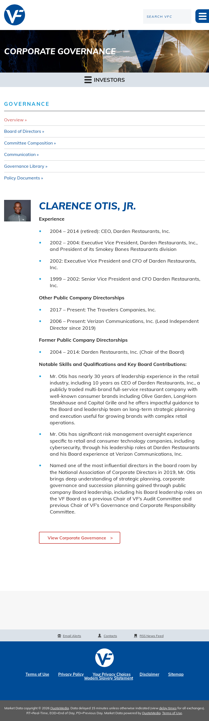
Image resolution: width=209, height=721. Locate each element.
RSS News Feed (152, 636)
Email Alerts (72, 636)
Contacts (110, 636)
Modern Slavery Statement (108, 678)
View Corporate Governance (77, 537)
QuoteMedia (59, 708)
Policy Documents (22, 178)
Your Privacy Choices (112, 674)
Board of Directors (22, 131)
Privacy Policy (71, 674)
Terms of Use (37, 674)
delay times (168, 708)
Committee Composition (28, 143)
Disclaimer (149, 674)
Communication (20, 154)
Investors (104, 79)
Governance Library (24, 166)
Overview (14, 119)
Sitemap (176, 674)
